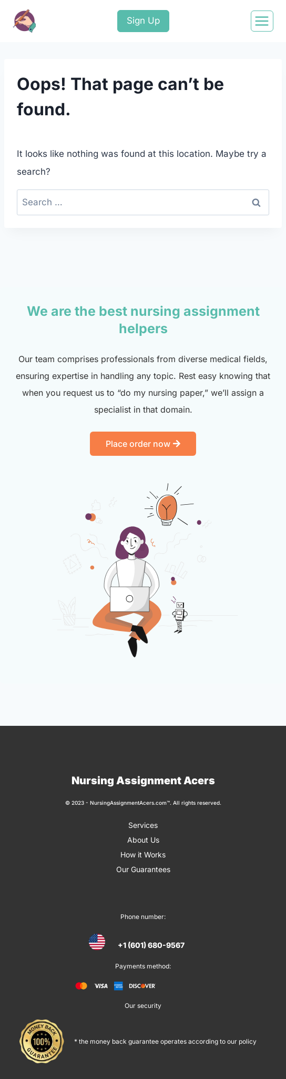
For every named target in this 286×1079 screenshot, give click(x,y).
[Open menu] (262, 21)
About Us (143, 839)
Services (143, 825)
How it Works (143, 854)
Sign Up (143, 20)
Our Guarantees (143, 869)
